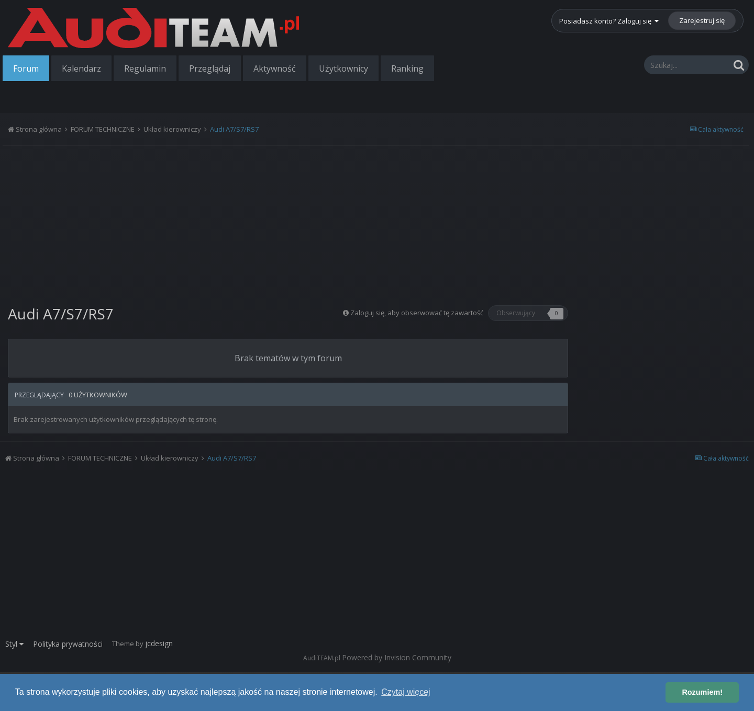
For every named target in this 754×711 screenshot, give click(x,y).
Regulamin (145, 68)
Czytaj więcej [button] (405, 691)
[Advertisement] (288, 221)
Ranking (407, 68)
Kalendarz (81, 68)
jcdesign (159, 643)
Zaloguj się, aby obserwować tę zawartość (416, 312)
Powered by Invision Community (396, 657)
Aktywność (274, 68)
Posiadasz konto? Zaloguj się (609, 21)
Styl (14, 644)
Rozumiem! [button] (702, 692)
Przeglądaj (209, 68)
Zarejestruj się (702, 20)
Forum (26, 68)
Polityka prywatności (68, 644)
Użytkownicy (343, 68)
